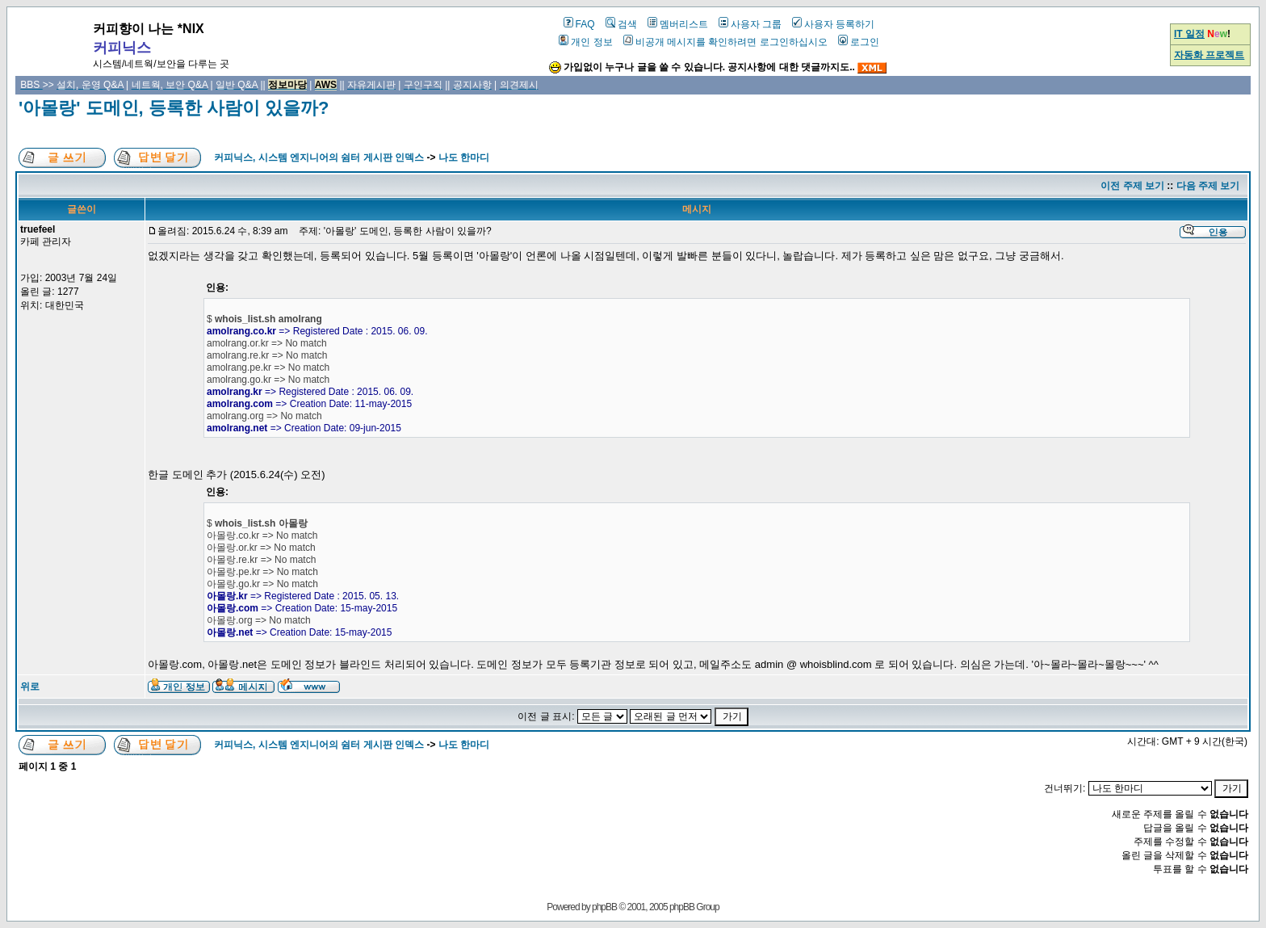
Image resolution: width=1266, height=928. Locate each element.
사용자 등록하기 (833, 24)
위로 (30, 686)
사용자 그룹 (750, 24)
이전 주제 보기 (1132, 185)
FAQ (579, 24)
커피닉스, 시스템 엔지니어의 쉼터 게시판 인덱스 (319, 157)
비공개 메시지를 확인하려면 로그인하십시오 (725, 42)
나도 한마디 (463, 157)
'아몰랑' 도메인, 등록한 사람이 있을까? (174, 108)
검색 (621, 24)
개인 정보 (585, 42)
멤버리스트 (678, 24)
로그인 (858, 42)
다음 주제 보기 (1208, 185)
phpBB (604, 907)
